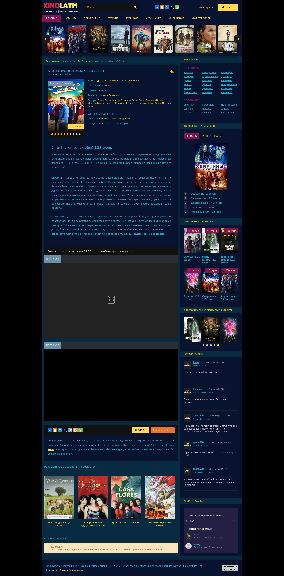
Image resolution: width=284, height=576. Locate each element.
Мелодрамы (209, 72)
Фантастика (190, 92)
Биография (227, 72)
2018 (107, 85)
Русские (113, 18)
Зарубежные (92, 18)
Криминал (226, 88)
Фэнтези (207, 80)
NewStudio (208, 104)
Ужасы (187, 88)
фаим (196, 362)
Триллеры (226, 76)
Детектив (207, 88)
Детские (206, 84)
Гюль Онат (138, 100)
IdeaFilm (207, 112)
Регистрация (206, 7)
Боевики (188, 72)
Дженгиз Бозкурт (156, 100)
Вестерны (226, 80)
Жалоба (140, 430)
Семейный (226, 92)
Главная (51, 18)
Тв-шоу (188, 84)
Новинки (134, 80)
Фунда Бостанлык (136, 103)
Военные (207, 92)
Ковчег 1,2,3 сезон (201, 419)
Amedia (225, 108)
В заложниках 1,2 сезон (203, 472)
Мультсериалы (201, 18)
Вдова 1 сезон (199, 366)
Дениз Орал (154, 103)
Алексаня (198, 415)
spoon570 (198, 442)
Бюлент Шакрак (115, 103)
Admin (196, 534)
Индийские (176, 18)
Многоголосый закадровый (115, 118)
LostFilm (188, 108)
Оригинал (189, 104)
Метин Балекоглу (110, 95)
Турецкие (100, 80)
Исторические (229, 84)
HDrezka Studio (229, 104)
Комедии (189, 76)
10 (79, 134)
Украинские (154, 18)
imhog (196, 544)
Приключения (210, 76)
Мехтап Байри (96, 103)
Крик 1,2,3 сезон (200, 446)
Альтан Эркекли (121, 100)
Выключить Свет (163, 430)
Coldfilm (188, 112)
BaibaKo (206, 108)
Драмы (112, 80)
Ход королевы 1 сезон (203, 392)
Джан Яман (104, 100)
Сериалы (122, 80)
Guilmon (197, 389)
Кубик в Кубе (228, 112)
